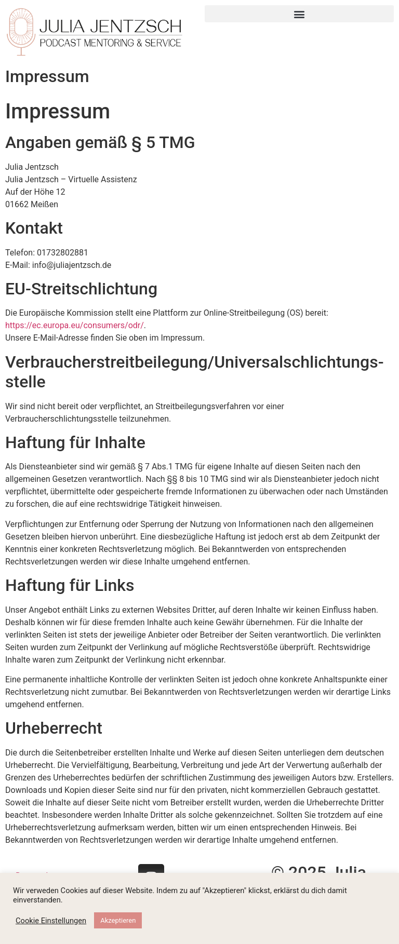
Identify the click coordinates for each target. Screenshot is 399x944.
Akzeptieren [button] (118, 920)
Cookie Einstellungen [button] (51, 920)
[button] (299, 13)
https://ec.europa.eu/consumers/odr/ (74, 325)
